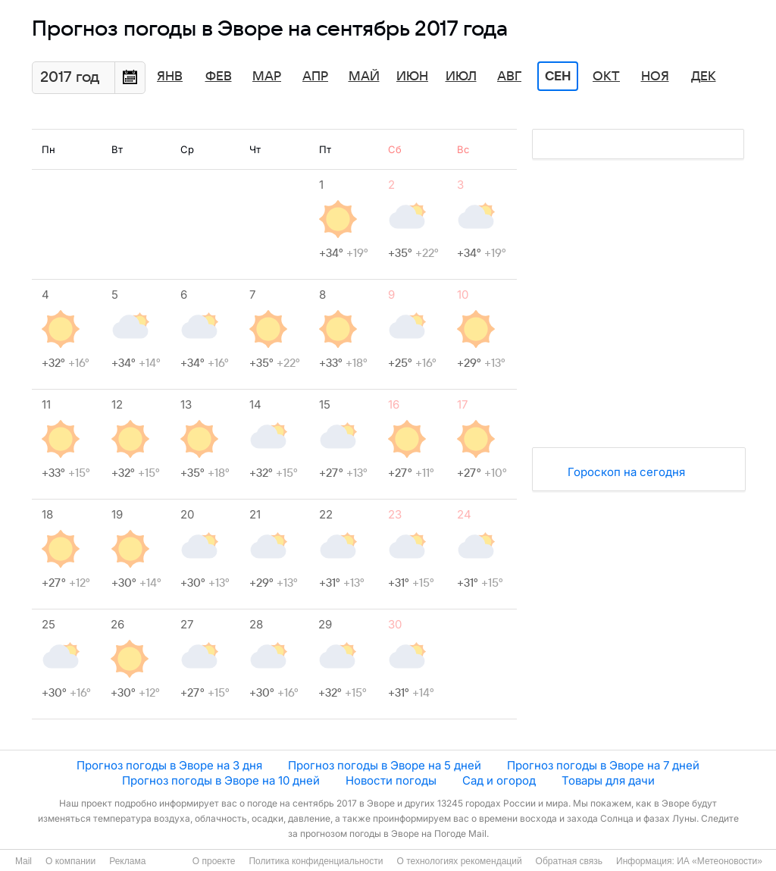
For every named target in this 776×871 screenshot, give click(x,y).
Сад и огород (499, 780)
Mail (23, 861)
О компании (70, 861)
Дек (703, 76)
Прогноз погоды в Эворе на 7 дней (603, 765)
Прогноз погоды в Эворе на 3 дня (169, 765)
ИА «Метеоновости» (719, 861)
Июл (461, 76)
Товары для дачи (608, 780)
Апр (315, 76)
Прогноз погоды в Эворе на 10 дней (221, 780)
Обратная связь (569, 861)
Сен (558, 76)
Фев (218, 76)
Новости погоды (391, 780)
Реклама (127, 861)
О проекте (214, 861)
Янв (170, 76)
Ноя (655, 76)
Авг (509, 76)
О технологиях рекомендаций (458, 861)
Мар (266, 76)
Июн (412, 76)
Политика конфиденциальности (316, 861)
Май (364, 76)
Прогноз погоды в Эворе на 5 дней (384, 765)
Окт (606, 76)
